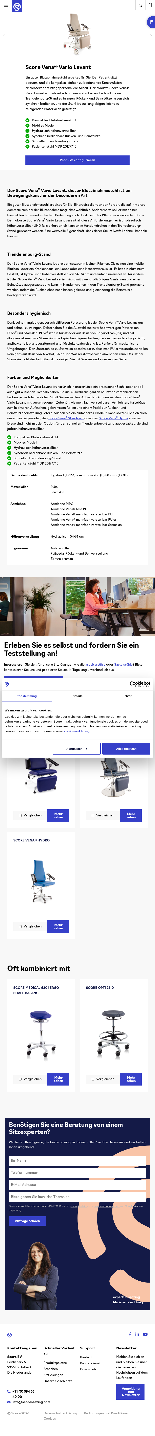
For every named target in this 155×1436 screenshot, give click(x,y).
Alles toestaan (126, 748)
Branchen (51, 1369)
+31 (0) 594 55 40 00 (23, 1394)
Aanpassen (76, 748)
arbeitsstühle (95, 664)
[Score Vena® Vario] (41, 769)
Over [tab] (128, 696)
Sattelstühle (123, 664)
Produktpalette (55, 1363)
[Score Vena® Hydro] (41, 882)
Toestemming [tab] (27, 696)
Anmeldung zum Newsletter (131, 1392)
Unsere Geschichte (58, 1381)
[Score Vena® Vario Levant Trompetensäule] (114, 771)
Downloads (88, 1369)
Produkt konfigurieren (77, 160)
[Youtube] (143, 1335)
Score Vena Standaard (66, 418)
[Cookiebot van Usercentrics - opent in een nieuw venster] (132, 684)
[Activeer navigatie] (6, 5)
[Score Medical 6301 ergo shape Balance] (41, 1035)
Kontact (86, 1357)
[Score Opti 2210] (114, 1032)
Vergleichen (33, 815)
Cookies (50, 1418)
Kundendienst (90, 1363)
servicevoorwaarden (107, 1206)
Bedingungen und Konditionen (106, 1413)
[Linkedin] (135, 1335)
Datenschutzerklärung (60, 1413)
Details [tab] (77, 696)
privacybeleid (78, 1206)
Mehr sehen (59, 816)
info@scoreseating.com (31, 1402)
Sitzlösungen (53, 1375)
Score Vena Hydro (113, 418)
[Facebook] (128, 1335)
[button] (150, 36)
